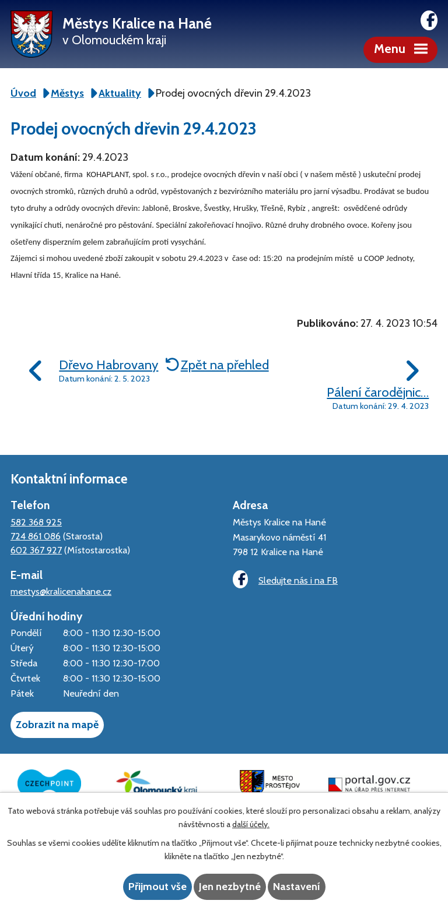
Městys (67, 93)
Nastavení (296, 886)
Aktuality (120, 93)
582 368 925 (36, 522)
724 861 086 (35, 536)
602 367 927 (36, 550)
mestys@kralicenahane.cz (60, 591)
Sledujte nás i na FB (285, 579)
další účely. (251, 824)
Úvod (23, 93)
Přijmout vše (157, 886)
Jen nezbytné (230, 886)
